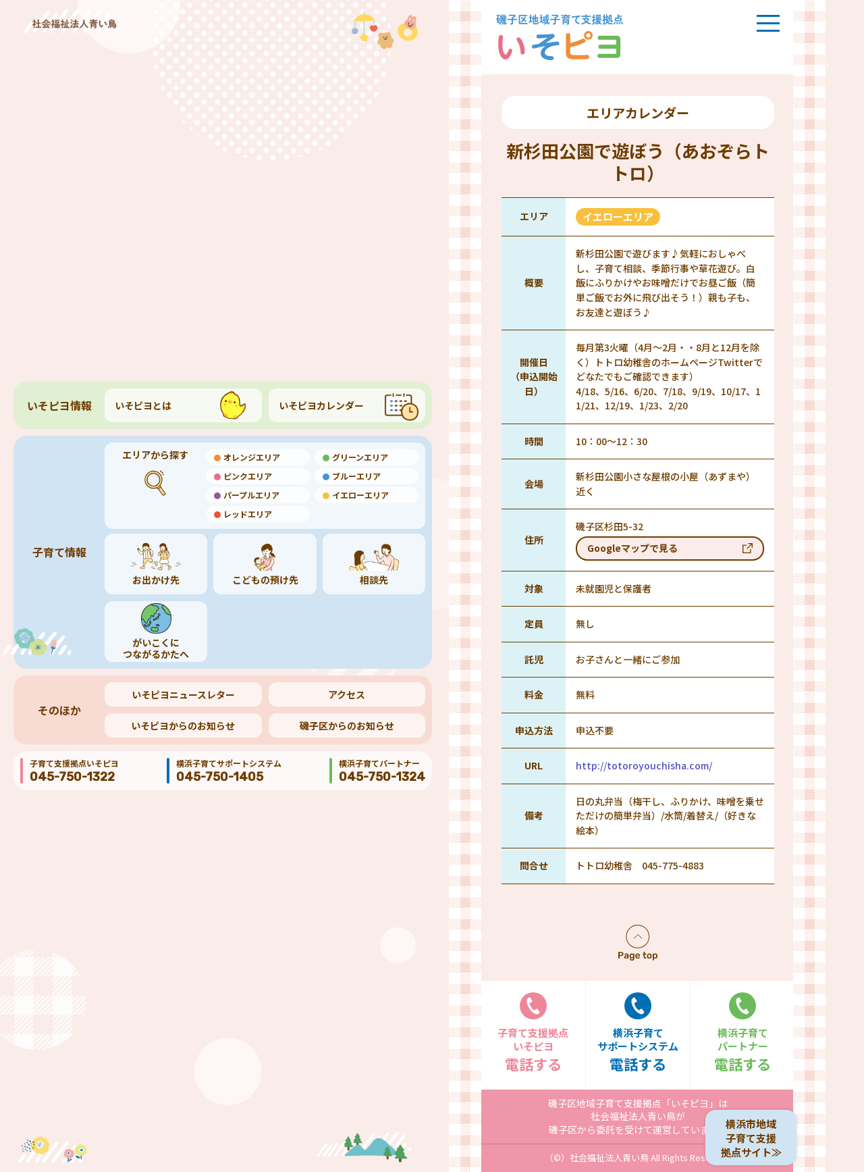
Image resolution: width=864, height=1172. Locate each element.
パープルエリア (251, 495)
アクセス (346, 694)
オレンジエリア (251, 457)
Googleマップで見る (632, 548)
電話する (533, 1033)
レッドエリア (247, 513)
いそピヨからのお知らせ (183, 725)
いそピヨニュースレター (183, 694)
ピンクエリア (247, 476)
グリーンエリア (360, 457)
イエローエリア (360, 495)
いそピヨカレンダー (321, 405)
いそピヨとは (143, 405)
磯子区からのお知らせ (347, 725)
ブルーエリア (356, 476)
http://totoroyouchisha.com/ (644, 765)
